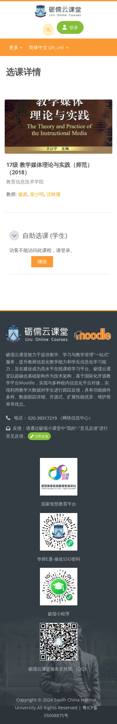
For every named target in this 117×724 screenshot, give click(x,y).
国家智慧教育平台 (58, 504)
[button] (14, 235)
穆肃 (22, 194)
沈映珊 (53, 194)
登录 (70, 27)
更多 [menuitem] (13, 47)
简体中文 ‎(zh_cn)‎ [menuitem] (46, 47)
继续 (42, 261)
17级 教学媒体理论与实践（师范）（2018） (49, 168)
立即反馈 (39, 436)
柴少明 (37, 194)
